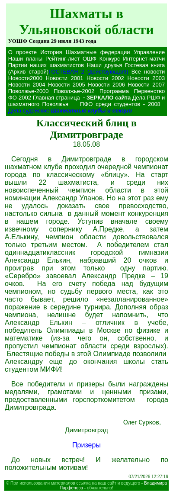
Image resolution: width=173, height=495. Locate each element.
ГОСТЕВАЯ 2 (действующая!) (88, 71)
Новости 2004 (26, 84)
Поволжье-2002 (74, 91)
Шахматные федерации (98, 52)
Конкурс (109, 58)
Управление (149, 52)
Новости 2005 (66, 84)
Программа (114, 91)
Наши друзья (104, 65)
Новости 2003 (146, 78)
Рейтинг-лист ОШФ (70, 58)
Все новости (148, 71)
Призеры (86, 445)
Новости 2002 (105, 78)
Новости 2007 (146, 84)
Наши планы (25, 58)
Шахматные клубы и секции (91, 110)
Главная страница (56, 97)
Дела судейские (28, 110)
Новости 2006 (106, 84)
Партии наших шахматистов (46, 65)
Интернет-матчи (144, 58)
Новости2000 (25, 78)
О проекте (22, 52)
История (51, 52)
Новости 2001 (64, 78)
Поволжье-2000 (28, 91)
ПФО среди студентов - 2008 (121, 104)
